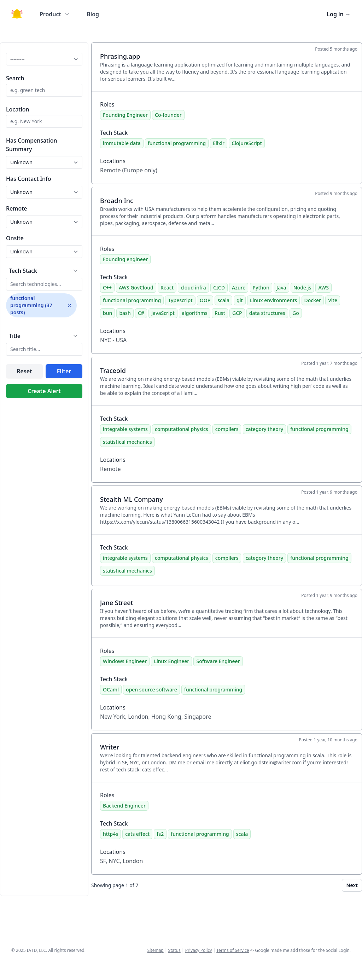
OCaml (111, 689)
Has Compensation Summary (31, 145)
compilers (227, 429)
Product (55, 14)
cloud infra (193, 287)
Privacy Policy (198, 950)
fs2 (160, 834)
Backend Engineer (124, 805)
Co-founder (168, 114)
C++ (107, 287)
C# (141, 313)
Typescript (180, 300)
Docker (312, 300)
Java (281, 287)
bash (124, 313)
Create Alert (44, 391)
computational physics (181, 429)
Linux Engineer (171, 661)
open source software (151, 689)
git (240, 300)
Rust (220, 313)
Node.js (302, 287)
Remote (16, 208)
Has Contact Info (28, 179)
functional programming (177, 143)
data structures (267, 313)
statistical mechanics (127, 441)
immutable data (122, 143)
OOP (205, 300)
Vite (332, 300)
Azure (238, 287)
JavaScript (163, 313)
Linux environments (273, 300)
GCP (237, 313)
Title (15, 336)
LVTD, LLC (36, 950)
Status (174, 950)
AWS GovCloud (136, 287)
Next (352, 885)
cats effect (137, 834)
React (167, 287)
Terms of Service (232, 950)
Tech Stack (23, 271)
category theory (265, 429)
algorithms (195, 313)
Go (295, 313)
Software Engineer (218, 661)
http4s (110, 834)
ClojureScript (247, 143)
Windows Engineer (125, 661)
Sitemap (155, 950)
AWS (323, 287)
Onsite (15, 238)
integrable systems (125, 429)
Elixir (218, 143)
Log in (339, 14)
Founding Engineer (125, 114)
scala (223, 300)
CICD (219, 287)
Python (261, 287)
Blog (93, 14)
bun (107, 313)
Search (15, 78)
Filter (64, 371)
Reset (24, 371)
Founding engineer (125, 259)
